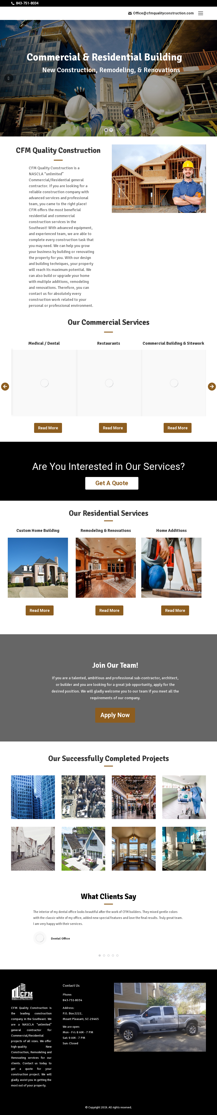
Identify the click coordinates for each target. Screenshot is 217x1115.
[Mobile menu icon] (200, 13)
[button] (100, 954)
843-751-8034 (27, 3)
